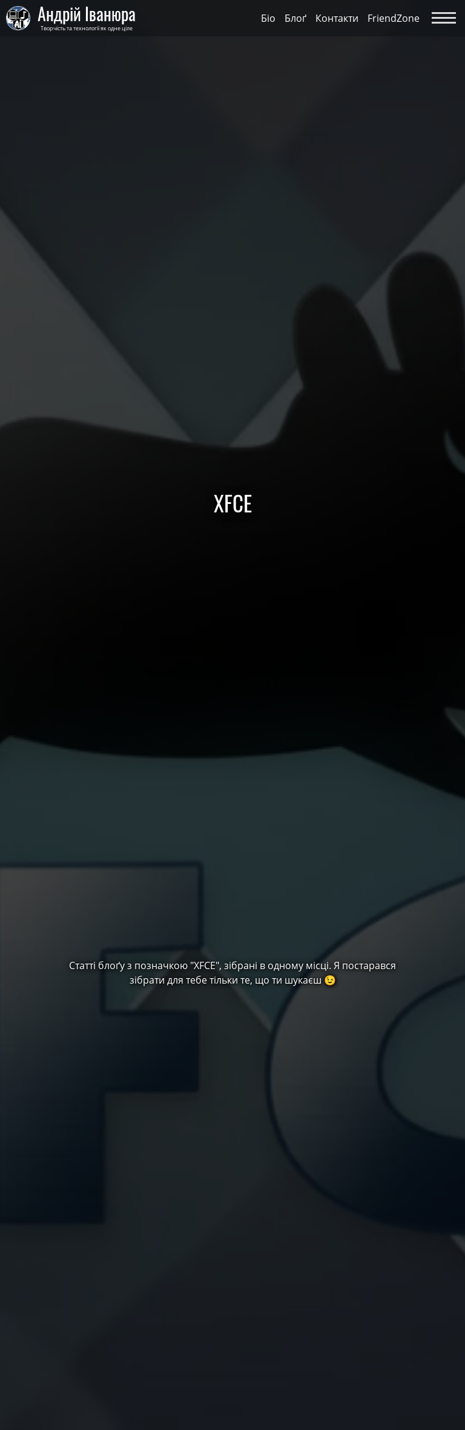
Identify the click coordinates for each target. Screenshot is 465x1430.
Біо (268, 18)
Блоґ (295, 18)
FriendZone (394, 18)
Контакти (336, 18)
